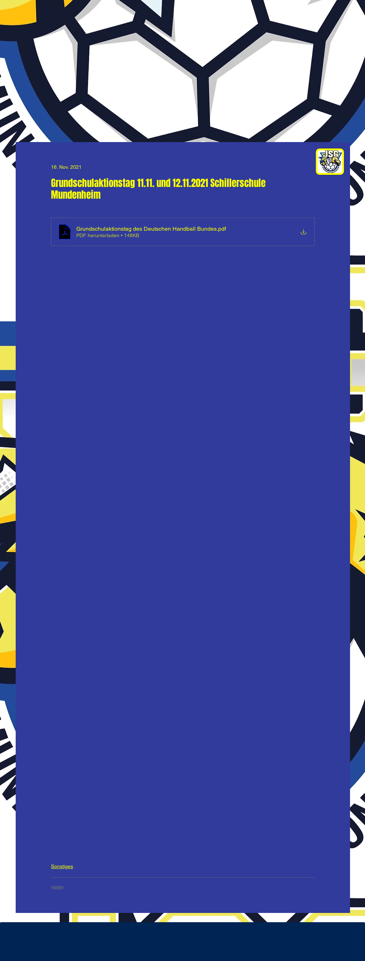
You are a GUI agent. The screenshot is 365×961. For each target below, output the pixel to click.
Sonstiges (62, 866)
